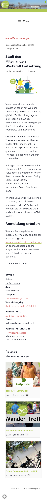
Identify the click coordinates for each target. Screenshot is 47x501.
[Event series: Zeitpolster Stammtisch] (27, 395)
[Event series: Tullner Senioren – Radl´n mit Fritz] (28, 475)
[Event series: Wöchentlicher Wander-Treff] (27, 434)
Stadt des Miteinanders (16, 306)
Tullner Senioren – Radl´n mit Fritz (22, 471)
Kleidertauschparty (32, 489)
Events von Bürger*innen (17, 298)
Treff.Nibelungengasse (16, 333)
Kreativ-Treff (14, 489)
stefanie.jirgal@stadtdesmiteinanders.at (26, 242)
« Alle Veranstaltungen (18, 38)
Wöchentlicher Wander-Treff (19, 430)
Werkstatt (31, 306)
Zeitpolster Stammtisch (17, 391)
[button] (4, 496)
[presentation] (23, 374)
